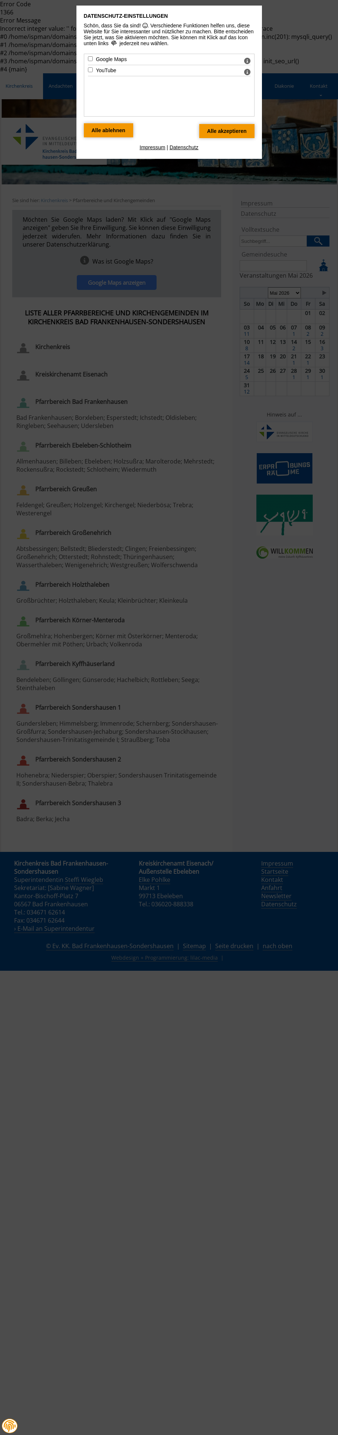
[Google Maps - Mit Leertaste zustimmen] (90, 58)
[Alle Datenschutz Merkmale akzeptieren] (227, 131)
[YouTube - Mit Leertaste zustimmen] (90, 69)
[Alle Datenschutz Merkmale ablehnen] (108, 130)
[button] (10, 1426)
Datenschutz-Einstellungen (126, 16)
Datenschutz (184, 147)
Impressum (152, 147)
